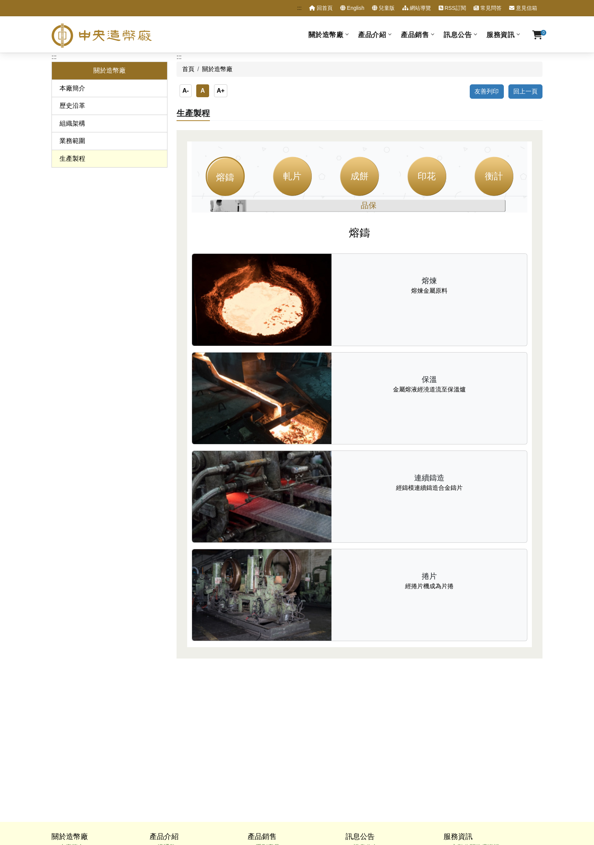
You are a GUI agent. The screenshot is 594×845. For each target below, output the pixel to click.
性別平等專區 (470, 714)
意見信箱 (523, 8)
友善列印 (487, 91)
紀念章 (167, 704)
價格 (261, 714)
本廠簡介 (72, 88)
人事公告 (365, 704)
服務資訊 (500, 34)
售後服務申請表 (473, 734)
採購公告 (365, 714)
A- (185, 90)
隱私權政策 (306, 793)
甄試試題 (464, 704)
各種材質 (267, 693)
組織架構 (72, 123)
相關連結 (464, 754)
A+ (221, 90)
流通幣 (167, 683)
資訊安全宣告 (344, 793)
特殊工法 (267, 724)
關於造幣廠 (326, 34)
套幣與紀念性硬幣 (182, 693)
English (352, 8)
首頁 (188, 69)
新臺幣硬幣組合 (179, 714)
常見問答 (488, 8)
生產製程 (72, 158)
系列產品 (267, 683)
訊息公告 (458, 34)
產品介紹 (372, 34)
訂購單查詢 (467, 724)
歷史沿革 (72, 105)
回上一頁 (525, 91)
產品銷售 (415, 34)
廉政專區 (464, 693)
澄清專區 (365, 693)
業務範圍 (72, 140)
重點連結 (464, 744)
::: (299, 8)
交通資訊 (464, 764)
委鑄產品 (170, 724)
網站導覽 (416, 8)
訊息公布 (365, 683)
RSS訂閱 (452, 8)
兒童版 (383, 8)
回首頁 (321, 8)
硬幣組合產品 (273, 704)
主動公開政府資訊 (476, 683)
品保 (369, 205)
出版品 (167, 734)
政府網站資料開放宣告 (397, 793)
